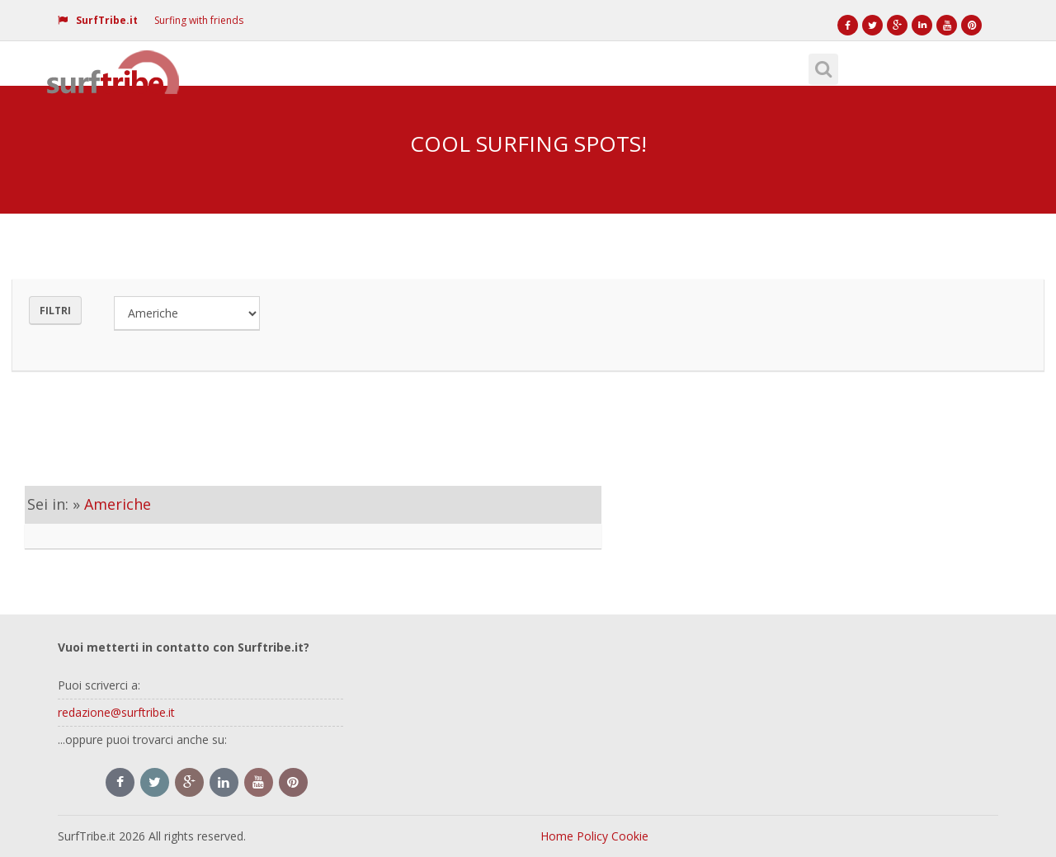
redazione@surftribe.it (116, 712)
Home (556, 836)
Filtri (55, 311)
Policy (592, 836)
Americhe (117, 504)
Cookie (629, 836)
